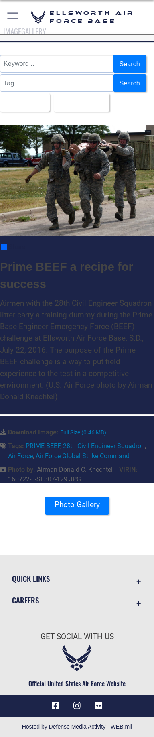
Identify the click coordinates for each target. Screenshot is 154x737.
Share (13, 247)
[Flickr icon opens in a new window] (99, 706)
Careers (25, 600)
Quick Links (31, 578)
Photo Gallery (77, 504)
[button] (13, 17)
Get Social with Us (77, 636)
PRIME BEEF (43, 446)
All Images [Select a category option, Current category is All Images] (22, 102)
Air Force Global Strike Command (83, 456)
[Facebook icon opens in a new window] (55, 706)
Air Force (20, 456)
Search (130, 63)
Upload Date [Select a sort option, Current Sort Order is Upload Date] (79, 102)
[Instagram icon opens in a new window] (77, 706)
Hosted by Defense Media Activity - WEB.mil (77, 726)
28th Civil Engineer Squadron (104, 446)
